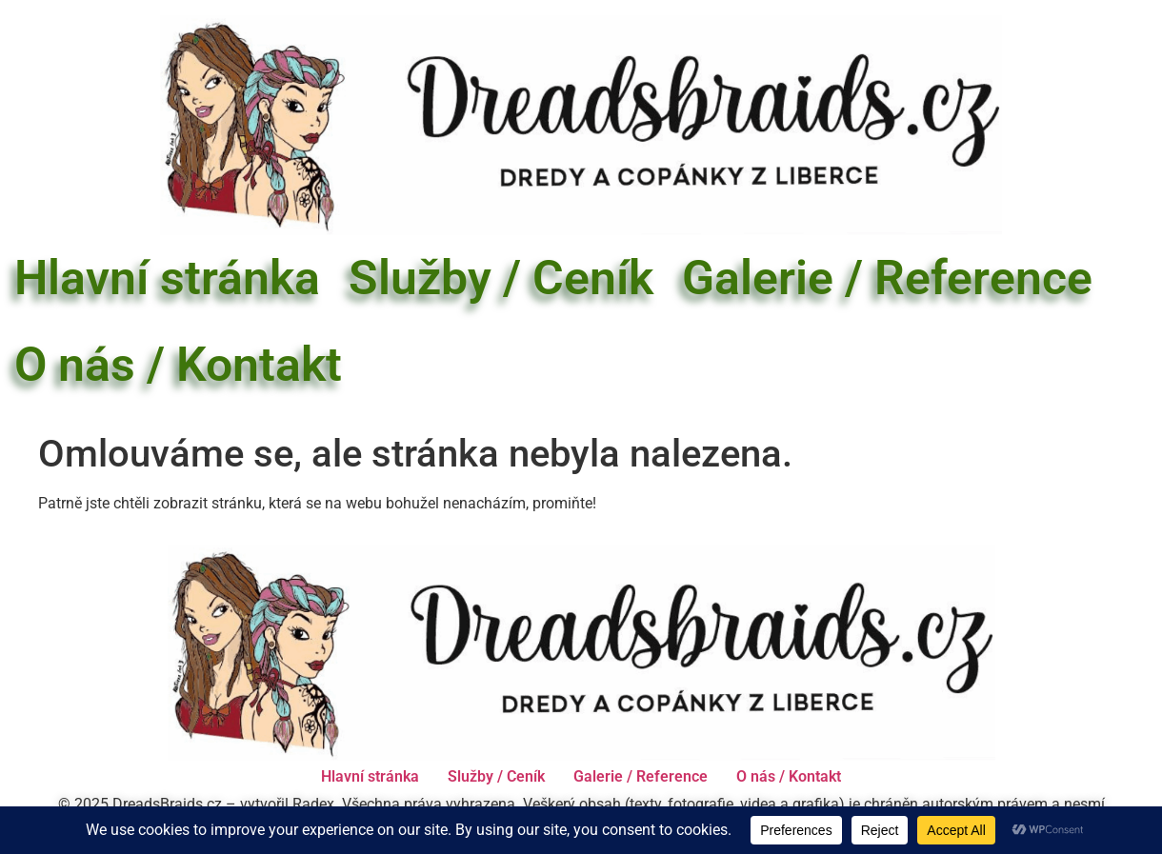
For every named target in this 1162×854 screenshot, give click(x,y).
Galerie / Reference (887, 278)
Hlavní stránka (167, 278)
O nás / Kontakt (178, 364)
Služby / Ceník (501, 278)
